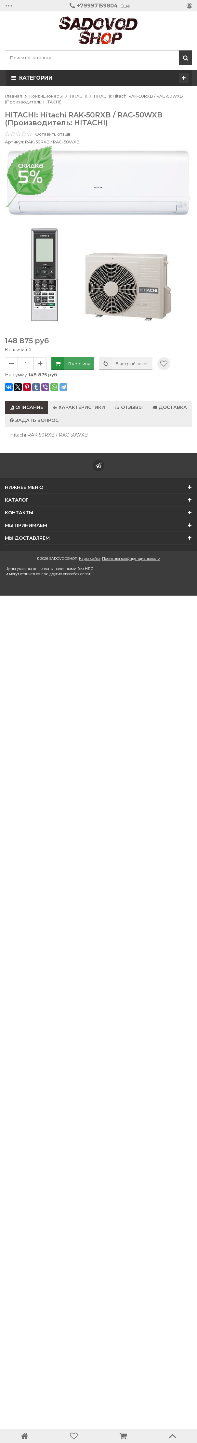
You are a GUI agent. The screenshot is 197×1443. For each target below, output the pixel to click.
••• (9, 5)
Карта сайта (89, 558)
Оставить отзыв (53, 134)
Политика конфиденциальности (131, 558)
